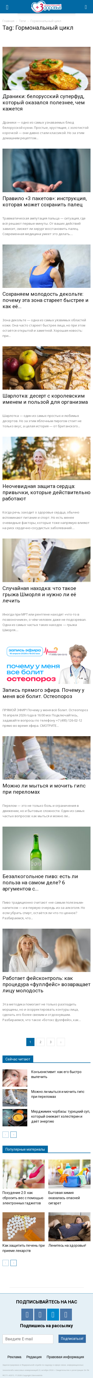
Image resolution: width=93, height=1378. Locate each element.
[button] (86, 6)
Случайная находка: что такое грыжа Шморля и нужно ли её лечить (39, 594)
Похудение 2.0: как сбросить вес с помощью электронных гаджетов (22, 1198)
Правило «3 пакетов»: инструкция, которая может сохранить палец (44, 201)
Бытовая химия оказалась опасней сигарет (64, 1198)
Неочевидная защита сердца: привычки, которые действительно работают (46, 492)
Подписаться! (72, 1339)
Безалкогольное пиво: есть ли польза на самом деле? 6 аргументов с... (40, 882)
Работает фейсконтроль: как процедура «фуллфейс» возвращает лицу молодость (46, 984)
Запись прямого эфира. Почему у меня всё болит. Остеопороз (43, 693)
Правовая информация (65, 1357)
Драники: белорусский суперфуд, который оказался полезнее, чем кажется (43, 102)
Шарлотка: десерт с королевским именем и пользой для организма (45, 399)
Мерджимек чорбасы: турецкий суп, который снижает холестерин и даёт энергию (60, 1116)
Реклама (14, 1357)
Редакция (34, 1357)
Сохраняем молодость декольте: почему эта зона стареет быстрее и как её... (45, 300)
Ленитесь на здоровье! (67, 1245)
